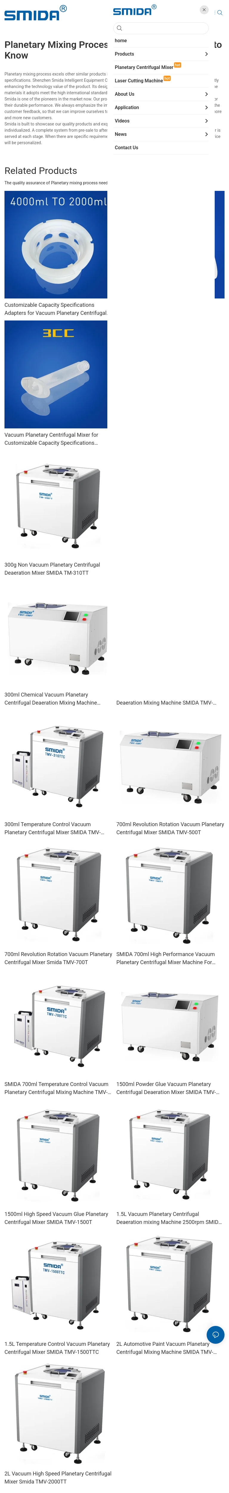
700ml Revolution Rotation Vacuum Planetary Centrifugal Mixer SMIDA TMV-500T (170, 828)
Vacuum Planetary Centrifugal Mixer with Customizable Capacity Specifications (164, 309)
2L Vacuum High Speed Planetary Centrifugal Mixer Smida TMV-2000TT (58, 1477)
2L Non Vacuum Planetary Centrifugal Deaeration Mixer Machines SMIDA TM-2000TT (163, 569)
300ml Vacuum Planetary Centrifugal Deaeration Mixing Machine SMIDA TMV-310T (164, 699)
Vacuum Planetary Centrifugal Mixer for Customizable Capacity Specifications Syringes (51, 439)
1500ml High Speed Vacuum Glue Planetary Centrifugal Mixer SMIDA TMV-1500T (56, 1218)
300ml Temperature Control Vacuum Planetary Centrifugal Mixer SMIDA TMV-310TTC (52, 828)
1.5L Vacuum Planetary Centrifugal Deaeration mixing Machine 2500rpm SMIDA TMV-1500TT (169, 1218)
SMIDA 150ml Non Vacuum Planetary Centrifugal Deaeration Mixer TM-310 (160, 439)
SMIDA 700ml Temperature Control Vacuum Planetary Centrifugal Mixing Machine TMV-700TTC (56, 1088)
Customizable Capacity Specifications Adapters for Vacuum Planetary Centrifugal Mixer (55, 309)
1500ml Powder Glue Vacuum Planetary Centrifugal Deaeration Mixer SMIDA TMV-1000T (166, 1088)
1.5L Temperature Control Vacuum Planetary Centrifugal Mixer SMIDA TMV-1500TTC (57, 1348)
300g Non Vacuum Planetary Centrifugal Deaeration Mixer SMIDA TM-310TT (52, 569)
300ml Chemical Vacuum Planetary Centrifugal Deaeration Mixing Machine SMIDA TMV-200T (50, 699)
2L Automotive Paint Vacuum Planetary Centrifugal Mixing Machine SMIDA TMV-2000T (164, 1348)
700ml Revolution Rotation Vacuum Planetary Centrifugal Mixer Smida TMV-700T (58, 958)
